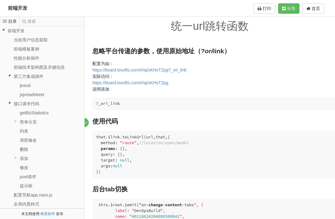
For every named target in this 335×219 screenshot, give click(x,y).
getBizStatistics (34, 112)
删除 (24, 149)
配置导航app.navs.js (33, 195)
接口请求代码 (26, 103)
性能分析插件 (26, 58)
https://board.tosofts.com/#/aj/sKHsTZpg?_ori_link (140, 70)
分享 (288, 8)
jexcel (25, 85)
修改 (24, 167)
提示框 (26, 185)
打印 (264, 8)
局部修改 (28, 140)
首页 (313, 8)
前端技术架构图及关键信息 (39, 67)
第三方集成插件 (28, 76)
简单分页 (28, 122)
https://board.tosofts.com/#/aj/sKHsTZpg (131, 82)
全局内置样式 (26, 204)
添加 (24, 158)
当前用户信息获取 (31, 39)
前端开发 (17, 8)
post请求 (28, 176)
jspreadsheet (32, 94)
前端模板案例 (26, 49)
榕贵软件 (47, 214)
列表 (24, 131)
